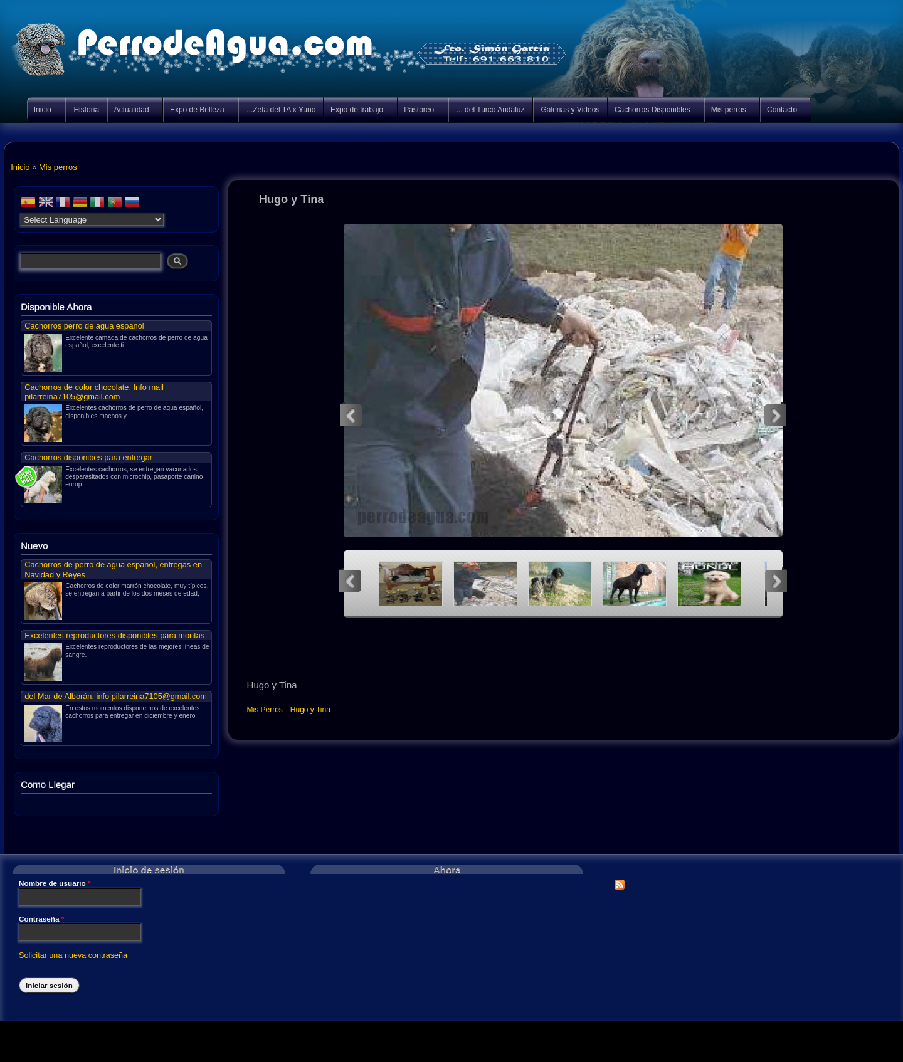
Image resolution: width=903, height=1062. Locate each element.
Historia (86, 109)
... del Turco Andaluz (491, 109)
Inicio (43, 110)
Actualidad (132, 110)
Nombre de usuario (54, 883)
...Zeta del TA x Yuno (280, 109)
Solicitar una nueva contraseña (73, 955)
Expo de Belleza (198, 110)
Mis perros (729, 110)
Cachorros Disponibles (653, 110)
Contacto (783, 110)
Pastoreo (420, 110)
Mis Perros (265, 709)
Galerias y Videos (570, 109)
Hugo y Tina (310, 709)
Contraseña (41, 919)
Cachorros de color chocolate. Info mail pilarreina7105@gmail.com (94, 391)
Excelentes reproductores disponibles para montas (114, 635)
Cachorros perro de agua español (84, 325)
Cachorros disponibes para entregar (88, 457)
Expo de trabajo (357, 110)
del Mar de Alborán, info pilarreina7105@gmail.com (115, 696)
